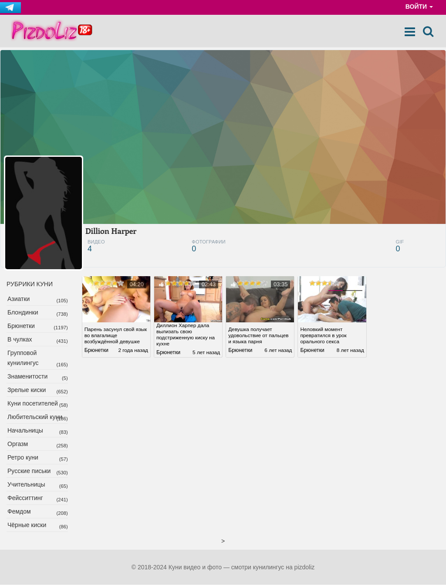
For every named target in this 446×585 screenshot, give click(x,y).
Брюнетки (21, 326)
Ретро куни (22, 457)
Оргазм (17, 444)
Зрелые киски (26, 390)
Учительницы (26, 484)
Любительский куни (34, 417)
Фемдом (19, 511)
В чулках (19, 339)
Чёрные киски (26, 525)
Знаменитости (27, 376)
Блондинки (22, 312)
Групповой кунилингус (23, 358)
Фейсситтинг (25, 498)
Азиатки (18, 299)
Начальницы (25, 430)
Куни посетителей (32, 403)
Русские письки (29, 471)
